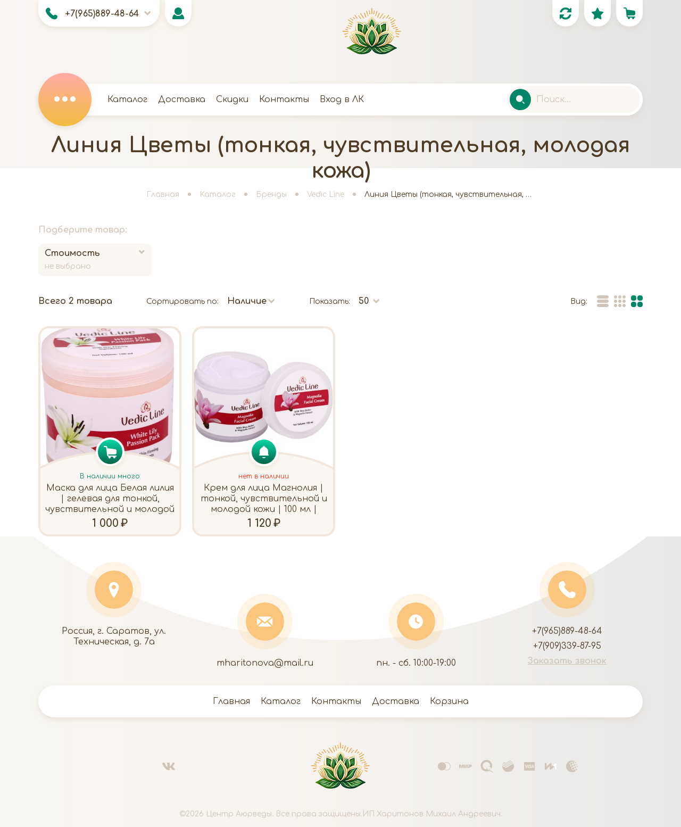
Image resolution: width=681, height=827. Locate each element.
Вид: (578, 301)
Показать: (329, 301)
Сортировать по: (182, 301)
